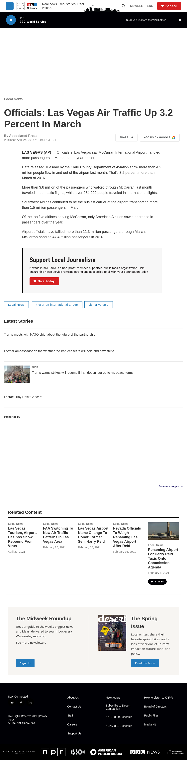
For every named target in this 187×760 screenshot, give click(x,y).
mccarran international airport (57, 304)
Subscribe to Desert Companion (118, 707)
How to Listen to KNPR (158, 697)
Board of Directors (155, 706)
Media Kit (150, 724)
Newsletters (141, 5)
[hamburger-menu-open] (10, 6)
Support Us (74, 733)
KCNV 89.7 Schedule (119, 725)
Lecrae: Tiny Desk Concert (23, 397)
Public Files (151, 715)
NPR (35, 367)
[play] (11, 20)
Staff (70, 715)
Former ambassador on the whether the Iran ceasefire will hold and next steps (59, 351)
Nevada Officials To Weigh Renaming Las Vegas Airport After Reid (127, 537)
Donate (171, 6)
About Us (73, 697)
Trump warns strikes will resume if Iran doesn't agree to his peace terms (82, 372)
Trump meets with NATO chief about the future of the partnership (49, 334)
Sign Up (25, 663)
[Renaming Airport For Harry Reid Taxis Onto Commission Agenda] (163, 531)
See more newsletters (31, 642)
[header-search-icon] (124, 6)
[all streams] (181, 20)
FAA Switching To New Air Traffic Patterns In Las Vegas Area (58, 535)
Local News (13, 99)
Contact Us (74, 706)
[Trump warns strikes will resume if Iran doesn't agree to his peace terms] (17, 374)
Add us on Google (159, 137)
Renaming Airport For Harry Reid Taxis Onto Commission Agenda (163, 558)
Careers (72, 724)
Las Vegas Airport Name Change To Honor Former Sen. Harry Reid (93, 535)
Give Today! (44, 281)
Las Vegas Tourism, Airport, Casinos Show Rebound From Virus (22, 537)
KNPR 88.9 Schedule (119, 717)
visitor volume (99, 304)
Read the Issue (145, 663)
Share (126, 137)
